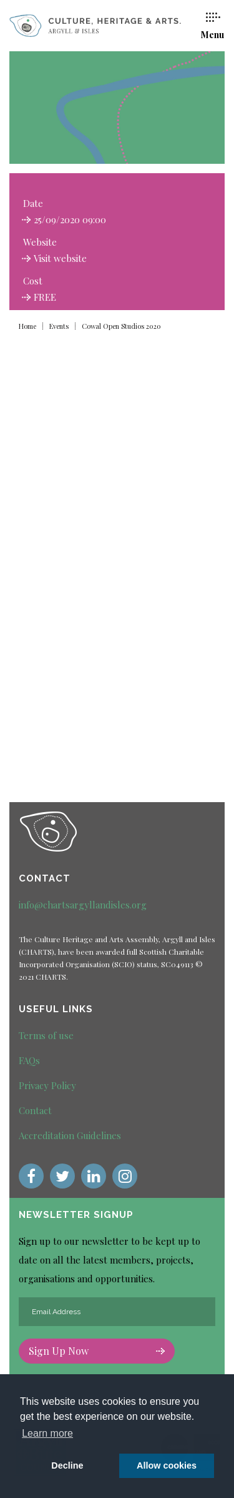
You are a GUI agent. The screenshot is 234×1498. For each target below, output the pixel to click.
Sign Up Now (97, 1350)
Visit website (60, 258)
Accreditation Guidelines (70, 1135)
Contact (35, 1110)
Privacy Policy (47, 1085)
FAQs (29, 1060)
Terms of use (46, 1035)
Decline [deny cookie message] (67, 1465)
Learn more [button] (47, 1433)
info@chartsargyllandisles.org (83, 904)
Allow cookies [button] (167, 1465)
